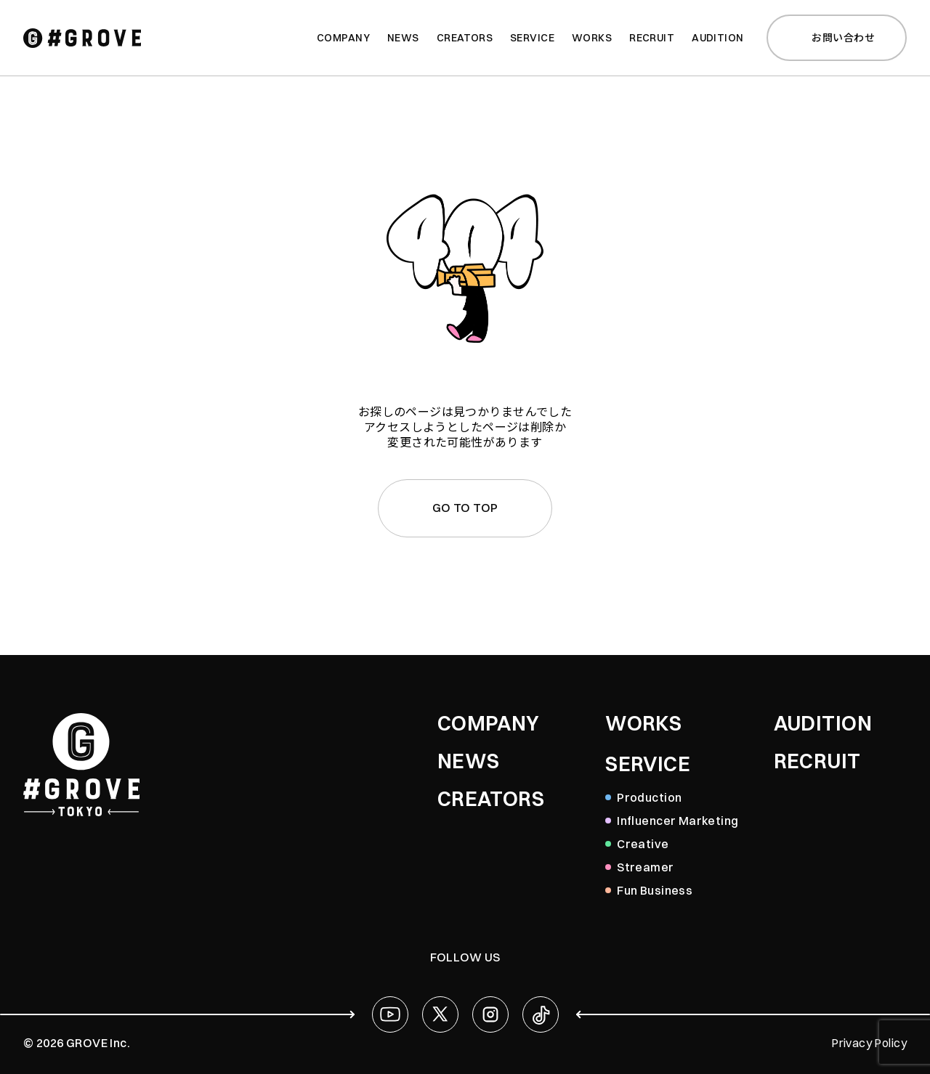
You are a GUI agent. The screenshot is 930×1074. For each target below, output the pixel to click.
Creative (642, 844)
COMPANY (488, 723)
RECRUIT (817, 761)
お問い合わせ (834, 37)
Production (649, 797)
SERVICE (647, 764)
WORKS (643, 723)
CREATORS (490, 799)
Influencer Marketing (677, 820)
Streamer (645, 867)
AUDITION (823, 723)
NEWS (468, 761)
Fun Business (654, 890)
